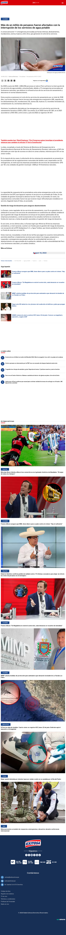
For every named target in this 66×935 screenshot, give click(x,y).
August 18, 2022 (39, 253)
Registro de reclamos (7, 894)
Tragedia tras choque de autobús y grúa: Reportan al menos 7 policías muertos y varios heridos (32, 369)
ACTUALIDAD (17, 260)
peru (40, 260)
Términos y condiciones (8, 899)
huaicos (35, 260)
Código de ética (5, 891)
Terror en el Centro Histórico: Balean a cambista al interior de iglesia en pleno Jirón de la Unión (32, 375)
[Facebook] (26, 855)
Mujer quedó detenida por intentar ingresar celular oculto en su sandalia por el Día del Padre (31, 779)
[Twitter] (29, 855)
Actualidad (5, 19)
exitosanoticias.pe (10, 881)
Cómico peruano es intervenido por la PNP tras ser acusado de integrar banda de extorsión (31, 363)
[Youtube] (32, 855)
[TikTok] (39, 855)
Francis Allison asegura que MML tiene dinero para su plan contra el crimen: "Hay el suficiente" (31, 524)
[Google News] (37, 855)
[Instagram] (34, 855)
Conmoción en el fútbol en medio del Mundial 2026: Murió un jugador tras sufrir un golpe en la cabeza (34, 357)
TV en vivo (4, 896)
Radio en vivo (5, 904)
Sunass (45, 260)
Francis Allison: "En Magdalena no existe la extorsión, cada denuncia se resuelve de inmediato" (31, 626)
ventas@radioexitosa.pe (12, 877)
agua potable (27, 260)
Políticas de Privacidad (8, 901)
